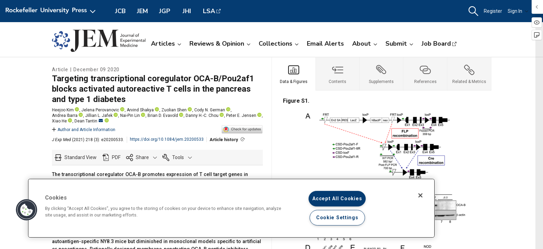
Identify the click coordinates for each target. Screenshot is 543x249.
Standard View (80, 157)
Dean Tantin (88, 121)
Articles (166, 43)
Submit (399, 43)
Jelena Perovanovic (100, 110)
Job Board (436, 43)
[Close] (420, 195)
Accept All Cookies (337, 199)
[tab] (294, 74)
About (364, 43)
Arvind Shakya (140, 110)
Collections (279, 43)
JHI (187, 11)
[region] (231, 208)
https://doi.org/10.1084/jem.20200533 (167, 139)
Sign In (518, 11)
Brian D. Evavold (163, 115)
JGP (164, 11)
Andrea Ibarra (65, 115)
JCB (120, 11)
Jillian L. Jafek (99, 115)
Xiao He (59, 121)
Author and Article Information (83, 129)
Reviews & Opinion (219, 43)
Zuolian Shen (174, 110)
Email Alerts (325, 43)
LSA (209, 11)
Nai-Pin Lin (130, 115)
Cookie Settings (337, 218)
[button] (473, 11)
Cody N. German (209, 110)
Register (493, 11)
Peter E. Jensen (241, 115)
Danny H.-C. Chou (202, 115)
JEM (142, 11)
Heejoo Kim (63, 110)
